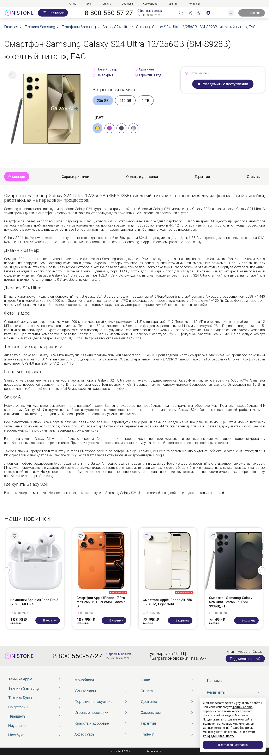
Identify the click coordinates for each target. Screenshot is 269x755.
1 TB (145, 100)
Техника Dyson (20, 697)
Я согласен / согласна (233, 745)
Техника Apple (20, 679)
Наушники (17, 725)
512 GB (125, 100)
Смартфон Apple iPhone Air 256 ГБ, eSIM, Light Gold (167, 602)
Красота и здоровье (91, 723)
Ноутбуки (16, 735)
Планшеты (17, 716)
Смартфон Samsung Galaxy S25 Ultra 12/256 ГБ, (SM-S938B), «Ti (230, 602)
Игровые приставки (91, 712)
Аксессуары (85, 734)
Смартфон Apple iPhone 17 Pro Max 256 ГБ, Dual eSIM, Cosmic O (101, 602)
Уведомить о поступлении (223, 84)
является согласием (218, 723)
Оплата (106, 3)
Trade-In (147, 734)
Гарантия (173, 3)
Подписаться (245, 658)
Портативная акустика (93, 701)
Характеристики (75, 176)
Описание (16, 176)
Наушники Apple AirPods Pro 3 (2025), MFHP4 (34, 602)
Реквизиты (216, 692)
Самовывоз (150, 3)
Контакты (194, 3)
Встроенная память (114, 90)
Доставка (127, 3)
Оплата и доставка (142, 176)
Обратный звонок (149, 10)
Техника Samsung (23, 688)
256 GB (103, 100)
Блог (89, 3)
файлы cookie (242, 707)
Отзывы (254, 176)
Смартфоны (18, 707)
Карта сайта (154, 751)
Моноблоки (84, 680)
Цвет (98, 117)
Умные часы (85, 691)
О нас (72, 3)
